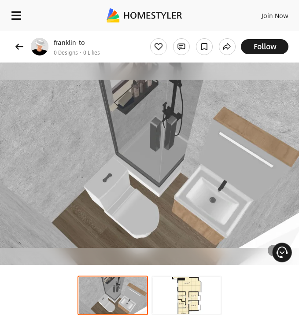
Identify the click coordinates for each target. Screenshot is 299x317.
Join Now (275, 15)
